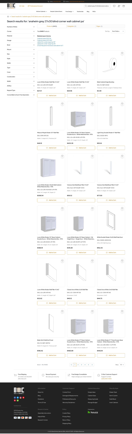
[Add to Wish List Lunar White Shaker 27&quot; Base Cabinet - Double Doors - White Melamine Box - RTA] (92, 311)
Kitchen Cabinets (40, 11)
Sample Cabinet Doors (56, 11)
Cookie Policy (66, 413)
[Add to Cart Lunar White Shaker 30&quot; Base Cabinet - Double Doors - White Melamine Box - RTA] (51, 253)
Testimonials (80, 11)
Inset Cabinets (113, 403)
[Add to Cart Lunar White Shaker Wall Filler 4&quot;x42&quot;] (51, 303)
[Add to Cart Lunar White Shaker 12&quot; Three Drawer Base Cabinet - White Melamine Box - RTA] (111, 356)
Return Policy (66, 420)
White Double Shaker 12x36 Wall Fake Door (110, 237)
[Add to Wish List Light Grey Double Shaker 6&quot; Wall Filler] (122, 103)
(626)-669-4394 (23, 414)
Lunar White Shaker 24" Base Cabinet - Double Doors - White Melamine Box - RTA (80, 133)
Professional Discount (35, 6)
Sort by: (115, 31)
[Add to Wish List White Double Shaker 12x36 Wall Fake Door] (122, 208)
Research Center (43, 420)
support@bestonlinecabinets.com (77, 1)
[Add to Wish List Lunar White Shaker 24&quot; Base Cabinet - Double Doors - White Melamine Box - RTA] (92, 103)
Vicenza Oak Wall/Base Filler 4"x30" (78, 185)
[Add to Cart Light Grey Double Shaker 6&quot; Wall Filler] (111, 148)
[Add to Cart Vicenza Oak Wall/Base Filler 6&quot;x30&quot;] (111, 200)
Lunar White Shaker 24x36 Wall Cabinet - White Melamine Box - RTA (49, 186)
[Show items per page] (122, 365)
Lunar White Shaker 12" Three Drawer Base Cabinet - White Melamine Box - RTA (110, 341)
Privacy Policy (66, 417)
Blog (88, 11)
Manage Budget (92, 403)
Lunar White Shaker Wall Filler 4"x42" (48, 290)
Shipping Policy (66, 424)
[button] (21, 27)
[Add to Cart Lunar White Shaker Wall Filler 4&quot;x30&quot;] (51, 95)
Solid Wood (112, 399)
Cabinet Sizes (92, 396)
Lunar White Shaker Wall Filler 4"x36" (78, 82)
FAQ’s (94, 11)
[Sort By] (118, 31)
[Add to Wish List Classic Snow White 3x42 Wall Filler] (122, 261)
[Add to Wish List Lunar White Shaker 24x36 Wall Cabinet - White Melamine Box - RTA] (62, 156)
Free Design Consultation (79, 375)
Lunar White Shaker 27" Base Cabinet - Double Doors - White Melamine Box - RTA (80, 341)
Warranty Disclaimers (69, 403)
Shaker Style (113, 393)
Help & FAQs (41, 417)
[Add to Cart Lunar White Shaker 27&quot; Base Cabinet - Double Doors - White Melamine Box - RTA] (81, 356)
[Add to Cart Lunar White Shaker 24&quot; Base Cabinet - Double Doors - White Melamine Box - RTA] (81, 148)
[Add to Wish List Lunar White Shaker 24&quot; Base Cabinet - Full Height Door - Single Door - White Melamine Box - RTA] (92, 208)
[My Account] (119, 6)
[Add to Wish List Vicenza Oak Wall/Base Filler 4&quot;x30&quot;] (92, 156)
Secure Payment (51, 375)
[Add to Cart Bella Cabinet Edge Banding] (111, 95)
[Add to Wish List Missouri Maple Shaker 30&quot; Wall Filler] (62, 103)
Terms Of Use (42, 403)
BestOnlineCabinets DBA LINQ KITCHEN (62, 432)
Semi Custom (113, 396)
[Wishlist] (114, 6)
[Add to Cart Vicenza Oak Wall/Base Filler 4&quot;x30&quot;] (81, 200)
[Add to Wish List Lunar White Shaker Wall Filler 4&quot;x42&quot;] (62, 261)
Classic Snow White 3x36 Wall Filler (77, 290)
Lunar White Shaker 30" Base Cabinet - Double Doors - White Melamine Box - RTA (50, 238)
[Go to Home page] (11, 6)
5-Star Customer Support (109, 375)
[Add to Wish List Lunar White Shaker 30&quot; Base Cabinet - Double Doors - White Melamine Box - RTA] (62, 208)
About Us (40, 393)
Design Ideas (91, 393)
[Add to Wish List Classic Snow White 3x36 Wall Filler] (92, 261)
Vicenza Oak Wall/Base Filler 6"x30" (108, 185)
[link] (71, 365)
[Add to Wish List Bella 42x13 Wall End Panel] (62, 311)
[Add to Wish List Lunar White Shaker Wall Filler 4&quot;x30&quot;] (62, 53)
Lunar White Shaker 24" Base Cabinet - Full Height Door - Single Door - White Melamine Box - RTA (80, 238)
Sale (21, 6)
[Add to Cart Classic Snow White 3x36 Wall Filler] (81, 303)
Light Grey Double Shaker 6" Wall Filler (108, 133)
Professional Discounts (69, 399)
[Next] (92, 365)
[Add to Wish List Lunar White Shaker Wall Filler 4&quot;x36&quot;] (92, 53)
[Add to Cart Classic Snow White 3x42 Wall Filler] (111, 303)
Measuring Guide (93, 399)
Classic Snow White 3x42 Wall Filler (107, 290)
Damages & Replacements (70, 396)
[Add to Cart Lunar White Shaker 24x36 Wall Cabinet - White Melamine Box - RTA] (51, 200)
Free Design (69, 11)
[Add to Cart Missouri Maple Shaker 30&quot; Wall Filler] (51, 148)
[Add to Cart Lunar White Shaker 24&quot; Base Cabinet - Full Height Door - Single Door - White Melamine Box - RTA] (81, 253)
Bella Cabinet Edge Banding (105, 82)
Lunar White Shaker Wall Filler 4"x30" (48, 82)
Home (8, 16)
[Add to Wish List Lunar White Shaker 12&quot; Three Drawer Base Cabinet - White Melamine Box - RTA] (122, 311)
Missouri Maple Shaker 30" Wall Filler (48, 133)
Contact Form (67, 393)
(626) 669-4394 (57, 1)
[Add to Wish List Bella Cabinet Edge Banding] (122, 53)
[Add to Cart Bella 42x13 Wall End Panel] (51, 356)
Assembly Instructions (44, 413)
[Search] (86, 6)
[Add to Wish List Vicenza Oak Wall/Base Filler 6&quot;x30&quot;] (122, 156)
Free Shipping (22, 375)
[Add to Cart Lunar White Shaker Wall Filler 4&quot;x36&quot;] (81, 95)
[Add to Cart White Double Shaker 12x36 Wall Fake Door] (111, 253)
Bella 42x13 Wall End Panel (45, 340)
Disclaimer (41, 399)
